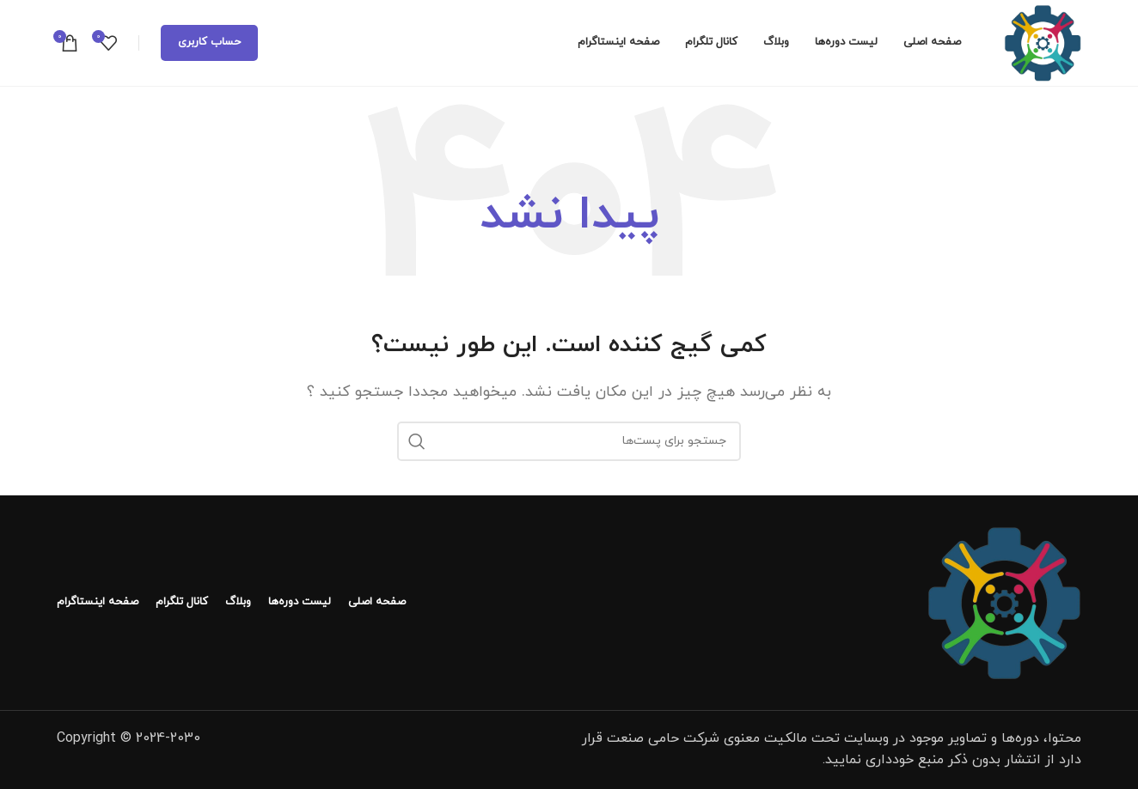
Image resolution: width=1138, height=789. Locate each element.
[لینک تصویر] (1004, 601)
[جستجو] (569, 441)
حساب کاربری (209, 42)
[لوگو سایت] (1042, 42)
